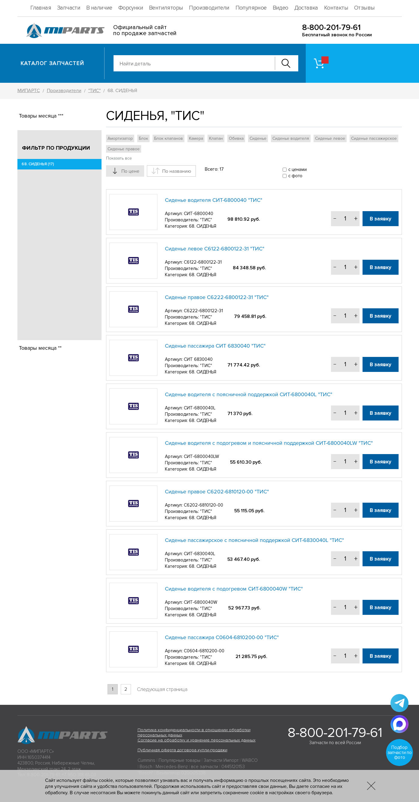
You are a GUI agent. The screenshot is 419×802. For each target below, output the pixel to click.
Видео (280, 7)
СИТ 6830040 (198, 359)
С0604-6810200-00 (204, 651)
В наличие (99, 7)
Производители (209, 7)
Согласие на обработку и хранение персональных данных (197, 740)
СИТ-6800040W (200, 602)
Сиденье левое (330, 138)
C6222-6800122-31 (203, 310)
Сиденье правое (124, 148)
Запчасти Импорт (221, 760)
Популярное (251, 7)
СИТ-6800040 (198, 213)
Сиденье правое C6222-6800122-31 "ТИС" (217, 297)
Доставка (306, 7)
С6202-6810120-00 (203, 505)
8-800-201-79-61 (331, 27)
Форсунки (130, 7)
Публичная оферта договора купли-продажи (182, 750)
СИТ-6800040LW (201, 456)
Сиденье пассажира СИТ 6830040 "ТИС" (215, 346)
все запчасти (204, 766)
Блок (143, 138)
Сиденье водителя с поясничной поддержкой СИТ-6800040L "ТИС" (248, 394)
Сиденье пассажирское (374, 138)
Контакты (336, 7)
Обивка (236, 138)
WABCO (250, 760)
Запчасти (68, 7)
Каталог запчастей (52, 63)
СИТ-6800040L (199, 408)
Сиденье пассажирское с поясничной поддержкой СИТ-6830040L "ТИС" (254, 540)
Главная (40, 7)
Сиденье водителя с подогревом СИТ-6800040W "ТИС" (234, 588)
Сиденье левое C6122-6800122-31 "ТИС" (214, 248)
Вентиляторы (166, 7)
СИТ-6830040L (199, 553)
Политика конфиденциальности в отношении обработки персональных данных (194, 732)
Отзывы (364, 7)
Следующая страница (162, 689)
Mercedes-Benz (172, 766)
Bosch (146, 766)
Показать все (119, 158)
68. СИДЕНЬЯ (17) (38, 164)
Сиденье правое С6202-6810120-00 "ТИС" (217, 491)
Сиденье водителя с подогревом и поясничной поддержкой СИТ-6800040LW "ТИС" (269, 443)
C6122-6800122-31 (203, 262)
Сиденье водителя (290, 138)
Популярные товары (179, 760)
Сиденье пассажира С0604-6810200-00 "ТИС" (222, 637)
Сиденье (258, 138)
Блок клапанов (168, 138)
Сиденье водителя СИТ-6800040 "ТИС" (213, 200)
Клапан (216, 138)
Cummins (146, 760)
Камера (196, 138)
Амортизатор (120, 138)
